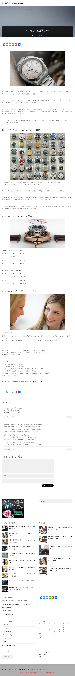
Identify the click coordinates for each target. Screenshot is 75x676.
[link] (71, 9)
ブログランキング (44, 652)
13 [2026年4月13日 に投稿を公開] (44, 629)
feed (40, 656)
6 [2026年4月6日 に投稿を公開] (44, 627)
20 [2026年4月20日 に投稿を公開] (44, 631)
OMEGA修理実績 (6, 607)
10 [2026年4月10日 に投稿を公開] (63, 627)
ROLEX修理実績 (6, 611)
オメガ (4, 625)
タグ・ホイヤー (6, 631)
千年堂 (4, 642)
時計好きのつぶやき (7, 645)
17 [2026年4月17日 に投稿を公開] (63, 629)
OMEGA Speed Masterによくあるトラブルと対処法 (16, 604)
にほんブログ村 (43, 654)
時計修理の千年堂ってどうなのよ (12, 3)
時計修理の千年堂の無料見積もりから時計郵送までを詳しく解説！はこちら (22, 382)
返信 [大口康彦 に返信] (69, 417)
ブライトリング (6, 635)
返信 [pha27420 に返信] (69, 449)
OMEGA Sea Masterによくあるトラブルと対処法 (15, 600)
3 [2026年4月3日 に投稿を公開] (63, 625)
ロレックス (5, 638)
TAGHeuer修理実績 (7, 614)
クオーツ (4, 628)
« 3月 (40, 637)
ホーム (4, 669)
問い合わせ (45, 669)
